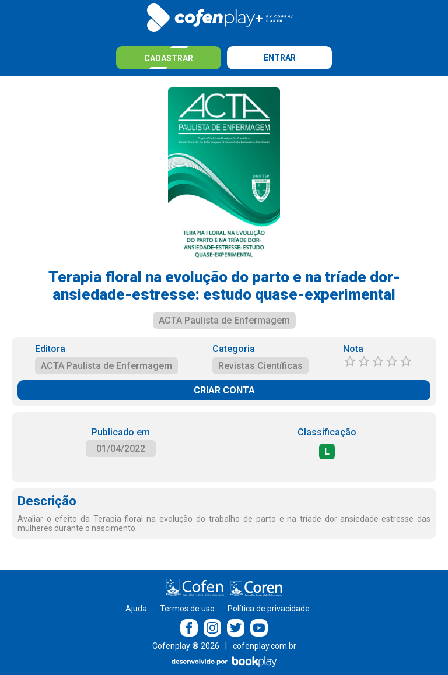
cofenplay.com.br (264, 646)
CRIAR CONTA (224, 390)
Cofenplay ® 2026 (185, 646)
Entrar (280, 57)
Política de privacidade (269, 608)
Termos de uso (187, 608)
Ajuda (136, 608)
